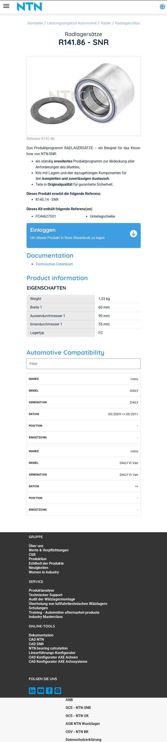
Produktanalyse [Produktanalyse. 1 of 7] (41, 590)
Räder (106, 23)
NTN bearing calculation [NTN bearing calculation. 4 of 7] (48, 648)
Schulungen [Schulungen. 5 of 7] (38, 608)
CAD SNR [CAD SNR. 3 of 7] (36, 644)
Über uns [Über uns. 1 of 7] (36, 546)
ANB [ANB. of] (69, 700)
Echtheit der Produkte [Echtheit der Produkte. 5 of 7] (46, 563)
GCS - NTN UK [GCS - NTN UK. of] (77, 716)
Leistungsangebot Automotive (72, 23)
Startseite (35, 23)
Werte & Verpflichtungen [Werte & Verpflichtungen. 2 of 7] (49, 550)
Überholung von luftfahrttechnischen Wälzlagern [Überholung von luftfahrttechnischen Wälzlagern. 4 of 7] (68, 604)
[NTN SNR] (29, 6)
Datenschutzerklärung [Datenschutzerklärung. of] (83, 739)
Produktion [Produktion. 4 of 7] (38, 559)
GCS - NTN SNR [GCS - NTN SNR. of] (78, 708)
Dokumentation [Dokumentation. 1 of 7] (41, 635)
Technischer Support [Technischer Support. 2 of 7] (45, 595)
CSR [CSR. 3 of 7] (32, 555)
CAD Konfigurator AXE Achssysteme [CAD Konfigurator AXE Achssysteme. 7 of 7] (58, 661)
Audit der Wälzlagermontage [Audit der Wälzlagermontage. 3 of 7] (52, 599)
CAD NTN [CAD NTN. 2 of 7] (36, 639)
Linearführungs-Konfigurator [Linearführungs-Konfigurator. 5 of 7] (52, 653)
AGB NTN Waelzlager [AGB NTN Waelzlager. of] (83, 724)
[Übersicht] (6, 7)
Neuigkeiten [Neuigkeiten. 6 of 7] (38, 568)
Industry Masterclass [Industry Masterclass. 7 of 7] (46, 617)
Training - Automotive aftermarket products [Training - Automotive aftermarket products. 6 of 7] (64, 612)
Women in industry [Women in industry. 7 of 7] (44, 572)
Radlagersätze (127, 23)
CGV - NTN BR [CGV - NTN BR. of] (77, 732)
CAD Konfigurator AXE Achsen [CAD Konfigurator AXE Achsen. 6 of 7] (53, 657)
